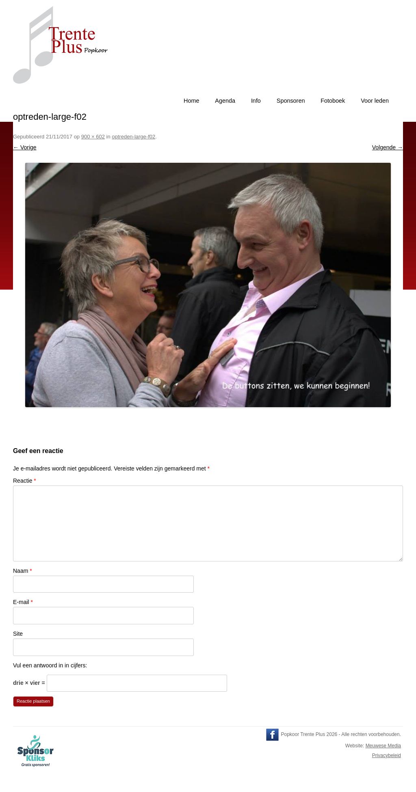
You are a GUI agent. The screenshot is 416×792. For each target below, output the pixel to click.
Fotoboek (333, 100)
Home (191, 100)
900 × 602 (93, 137)
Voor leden (375, 100)
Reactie (24, 480)
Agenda (225, 100)
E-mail (23, 602)
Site (18, 633)
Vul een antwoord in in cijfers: (50, 665)
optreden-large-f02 (133, 137)
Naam (22, 571)
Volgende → (387, 147)
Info (256, 100)
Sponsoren (291, 100)
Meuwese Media (383, 746)
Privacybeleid (386, 755)
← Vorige (25, 147)
